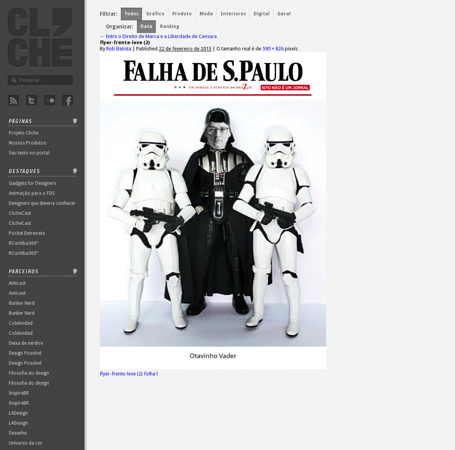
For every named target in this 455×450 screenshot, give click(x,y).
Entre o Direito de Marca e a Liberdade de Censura (158, 36)
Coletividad (21, 323)
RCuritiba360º (23, 243)
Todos (131, 14)
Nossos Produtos (27, 143)
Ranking (169, 26)
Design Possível (25, 353)
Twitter (31, 100)
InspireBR (19, 393)
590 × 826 (273, 48)
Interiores (233, 14)
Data (146, 26)
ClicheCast (20, 213)
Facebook (67, 100)
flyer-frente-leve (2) (121, 374)
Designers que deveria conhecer (42, 203)
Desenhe (17, 433)
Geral (284, 14)
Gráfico (155, 14)
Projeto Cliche (23, 133)
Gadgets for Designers (32, 183)
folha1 (151, 374)
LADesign (18, 413)
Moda (206, 14)
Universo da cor (26, 443)
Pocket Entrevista (27, 233)
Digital (262, 14)
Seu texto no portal (29, 153)
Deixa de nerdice (26, 343)
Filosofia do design (29, 373)
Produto (182, 14)
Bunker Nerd (22, 303)
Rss (13, 100)
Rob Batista (118, 48)
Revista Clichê (40, 38)
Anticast (17, 283)
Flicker (49, 100)
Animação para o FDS (32, 193)
